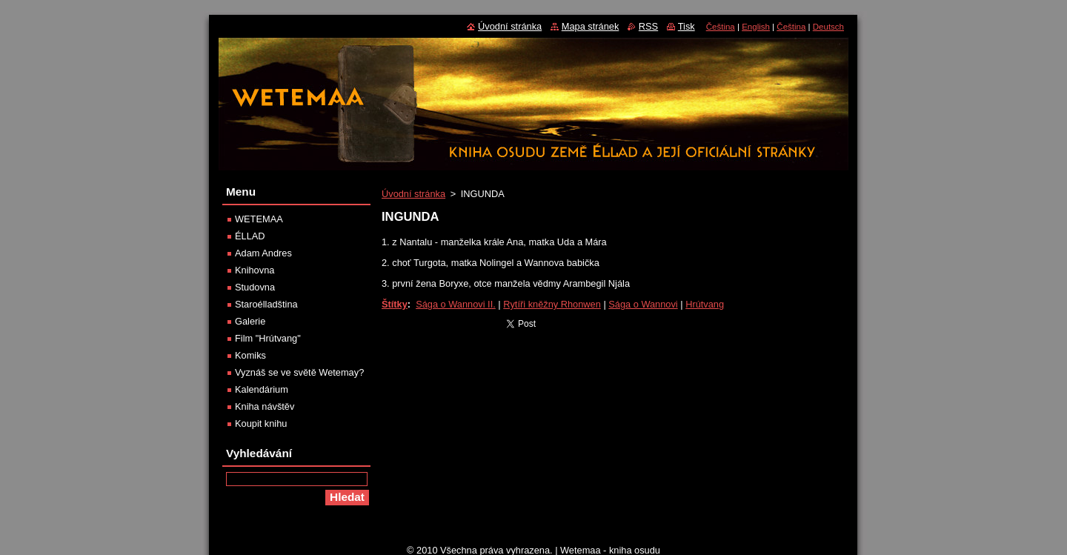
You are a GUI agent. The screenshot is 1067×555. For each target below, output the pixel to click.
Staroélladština (266, 304)
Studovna (255, 287)
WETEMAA (259, 219)
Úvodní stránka (413, 193)
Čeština (720, 26)
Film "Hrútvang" (268, 338)
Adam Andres (263, 253)
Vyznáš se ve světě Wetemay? (299, 372)
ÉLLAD (250, 236)
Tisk (686, 26)
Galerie (250, 321)
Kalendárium (261, 389)
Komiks (250, 355)
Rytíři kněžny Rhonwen (552, 304)
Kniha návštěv (264, 406)
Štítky (395, 304)
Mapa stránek (590, 26)
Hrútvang (704, 304)
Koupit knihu (261, 423)
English (756, 26)
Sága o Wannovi (642, 304)
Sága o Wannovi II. (456, 304)
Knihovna (254, 270)
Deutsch (828, 26)
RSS (648, 26)
